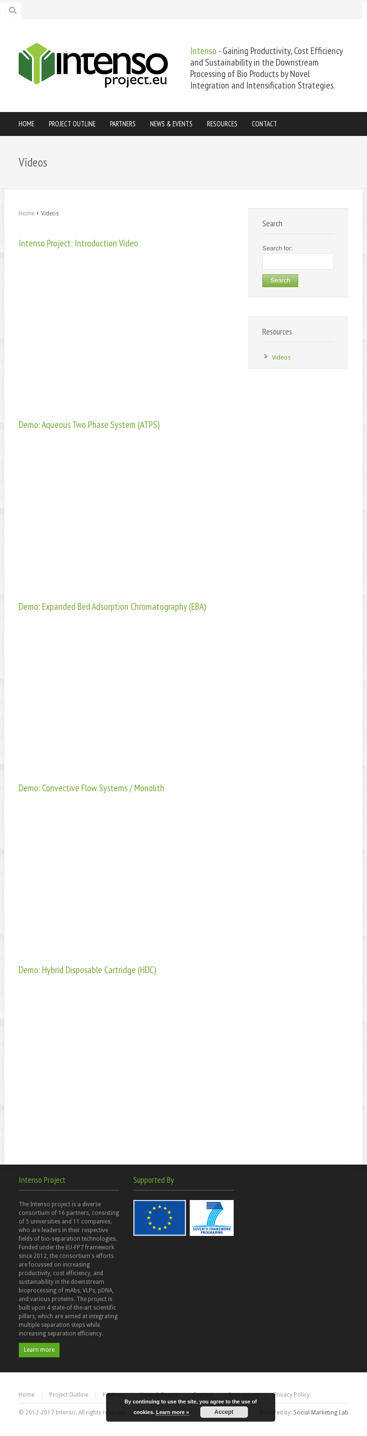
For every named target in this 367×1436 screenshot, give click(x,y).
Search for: (277, 248)
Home (26, 213)
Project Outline (68, 1394)
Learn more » (172, 1412)
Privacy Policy (291, 1394)
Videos (281, 357)
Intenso (203, 51)
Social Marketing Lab (320, 1412)
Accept (224, 1412)
